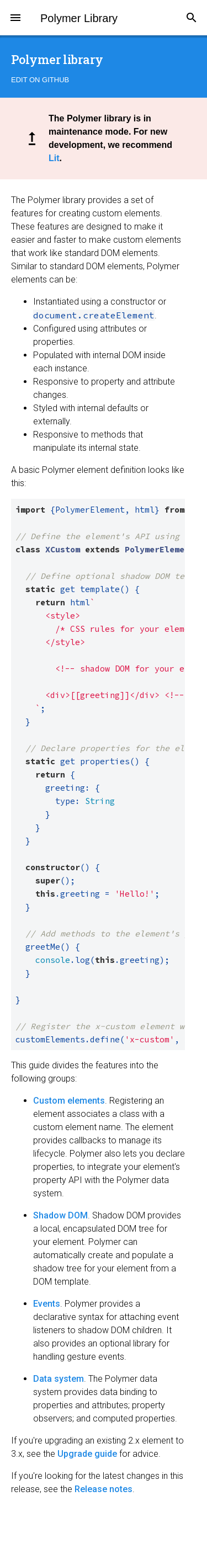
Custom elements (69, 1100)
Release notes (103, 1489)
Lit (54, 158)
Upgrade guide (87, 1454)
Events (46, 1303)
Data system (58, 1378)
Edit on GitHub (40, 80)
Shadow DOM (60, 1215)
